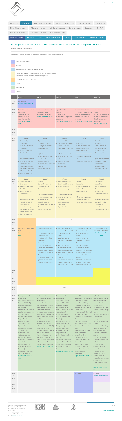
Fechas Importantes (84, 23)
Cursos (67, 37)
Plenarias (30, 37)
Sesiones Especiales (53, 37)
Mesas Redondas (80, 37)
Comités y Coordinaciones (64, 23)
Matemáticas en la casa (18, 28)
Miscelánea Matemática (18, 33)
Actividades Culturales (38, 33)
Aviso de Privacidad (109, 410)
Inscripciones (100, 23)
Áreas (40, 37)
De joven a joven (75, 28)
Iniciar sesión (110, 3)
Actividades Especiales (57, 28)
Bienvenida (14, 23)
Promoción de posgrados (42, 23)
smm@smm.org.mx (17, 415)
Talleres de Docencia (38, 28)
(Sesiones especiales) (27, 158)
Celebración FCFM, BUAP (94, 28)
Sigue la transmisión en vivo (45, 116)
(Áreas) (26, 138)
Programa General (16, 37)
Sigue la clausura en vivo (100, 376)
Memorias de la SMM (57, 33)
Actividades (26, 23)
